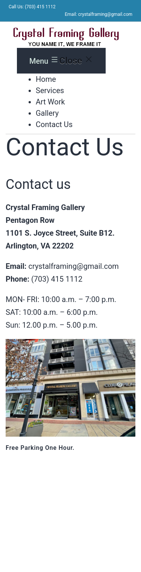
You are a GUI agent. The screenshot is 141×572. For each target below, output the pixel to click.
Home (46, 79)
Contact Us (54, 124)
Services (50, 90)
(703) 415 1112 (56, 279)
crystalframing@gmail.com (73, 266)
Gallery (47, 113)
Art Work (50, 101)
